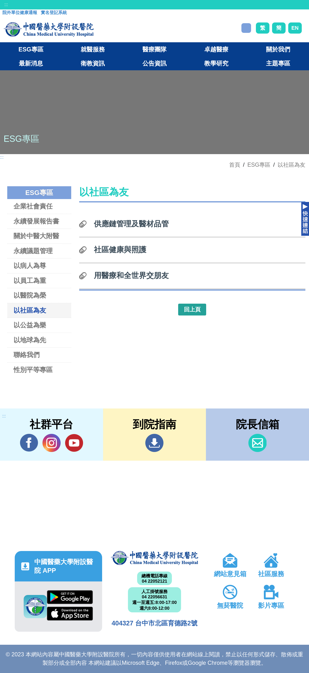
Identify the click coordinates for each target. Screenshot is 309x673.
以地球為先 (30, 340)
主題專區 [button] (278, 63)
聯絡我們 (27, 354)
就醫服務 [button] (93, 49)
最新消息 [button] (31, 63)
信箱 (257, 443)
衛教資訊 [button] (93, 63)
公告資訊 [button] (154, 63)
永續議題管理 (33, 251)
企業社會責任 (33, 206)
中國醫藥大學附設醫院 (154, 558)
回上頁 (192, 309)
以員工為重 (30, 280)
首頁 (234, 165)
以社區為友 (291, 165)
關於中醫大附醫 (36, 236)
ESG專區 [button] (30, 49)
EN (295, 28)
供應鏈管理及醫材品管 (131, 224)
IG (51, 443)
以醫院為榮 (30, 295)
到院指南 (154, 443)
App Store (70, 614)
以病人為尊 (30, 265)
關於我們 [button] (278, 49)
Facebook (29, 443)
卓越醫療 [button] (216, 49)
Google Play (70, 597)
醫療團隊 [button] (154, 49)
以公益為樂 (30, 325)
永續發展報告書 (36, 221)
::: (6, 4)
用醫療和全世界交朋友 (131, 275)
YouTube (74, 443)
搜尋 (246, 28)
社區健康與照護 (120, 249)
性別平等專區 (33, 369)
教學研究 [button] (216, 63)
